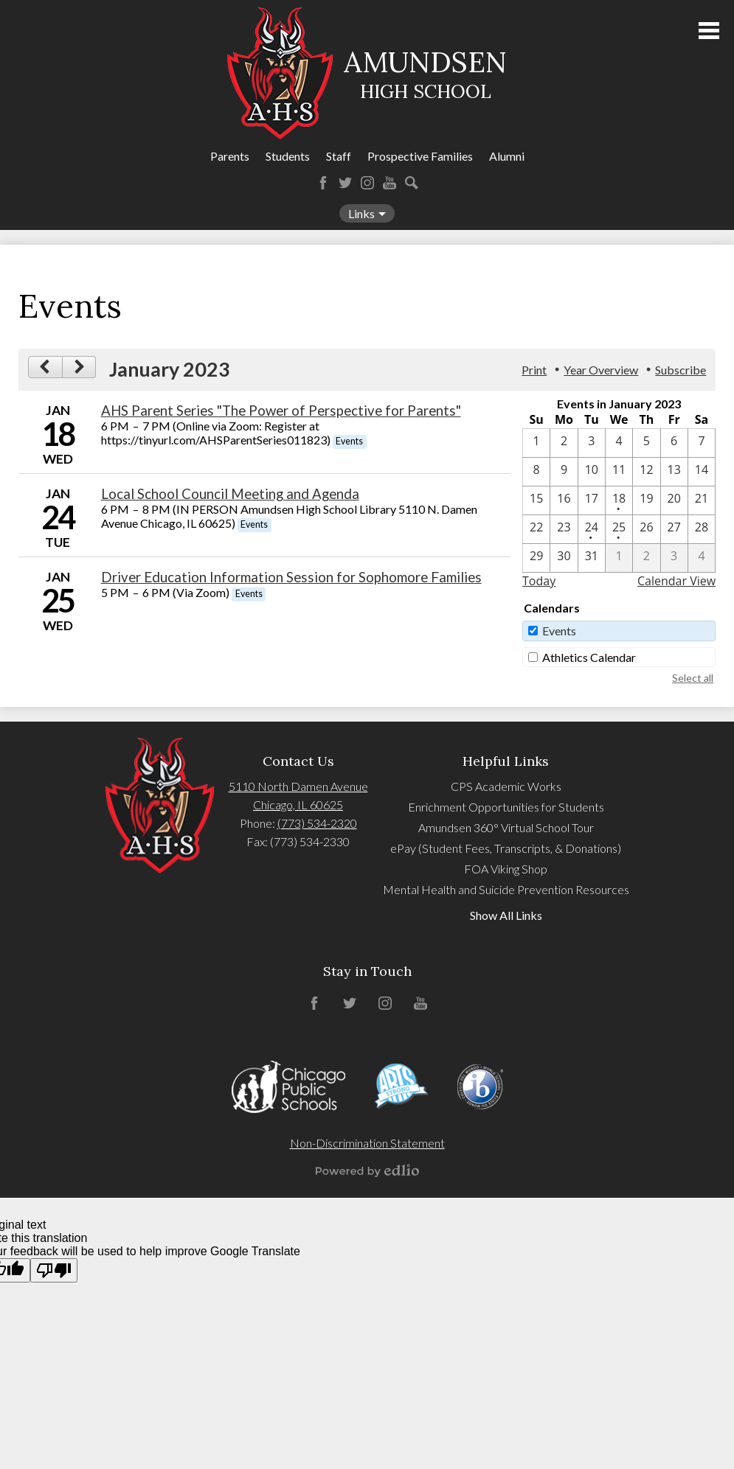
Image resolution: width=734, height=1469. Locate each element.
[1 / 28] (701, 529)
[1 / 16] (563, 500)
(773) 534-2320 (317, 823)
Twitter (345, 182)
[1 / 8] (536, 471)
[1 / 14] (701, 471)
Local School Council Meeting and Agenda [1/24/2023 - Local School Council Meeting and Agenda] (230, 494)
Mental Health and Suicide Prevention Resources (506, 889)
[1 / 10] (591, 471)
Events (559, 631)
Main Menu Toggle (709, 30)
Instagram (367, 182)
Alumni (506, 156)
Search (411, 182)
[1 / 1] (536, 443)
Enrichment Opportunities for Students (506, 807)
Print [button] (534, 370)
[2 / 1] (618, 558)
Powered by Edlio (367, 1170)
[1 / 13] (674, 471)
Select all (692, 677)
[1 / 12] (646, 471)
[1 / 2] (563, 443)
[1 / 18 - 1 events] (618, 500)
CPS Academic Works (506, 786)
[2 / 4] (701, 558)
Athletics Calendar (589, 657)
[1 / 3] (591, 443)
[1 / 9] (563, 471)
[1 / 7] (701, 443)
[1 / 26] (646, 529)
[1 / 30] (563, 558)
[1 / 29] (536, 558)
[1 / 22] (536, 529)
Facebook (323, 182)
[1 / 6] (674, 443)
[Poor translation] (53, 1270)
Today (538, 581)
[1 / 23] (563, 529)
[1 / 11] (618, 471)
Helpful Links (506, 761)
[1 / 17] (591, 500)
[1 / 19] (646, 500)
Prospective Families (420, 156)
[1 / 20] (674, 500)
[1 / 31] (591, 558)
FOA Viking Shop (505, 869)
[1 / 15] (536, 500)
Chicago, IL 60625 (298, 805)
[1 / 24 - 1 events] (591, 529)
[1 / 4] (618, 443)
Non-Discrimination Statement (367, 1143)
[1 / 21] (701, 500)
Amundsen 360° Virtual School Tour (506, 827)
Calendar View (676, 581)
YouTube (389, 182)
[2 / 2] (646, 558)
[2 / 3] (674, 558)
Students (288, 156)
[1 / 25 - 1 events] (618, 529)
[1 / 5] (646, 443)
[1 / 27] (674, 529)
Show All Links (506, 915)
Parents (229, 156)
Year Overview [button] (601, 370)
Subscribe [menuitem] (680, 370)
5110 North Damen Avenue (298, 786)
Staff (338, 156)
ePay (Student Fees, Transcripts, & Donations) (505, 848)
